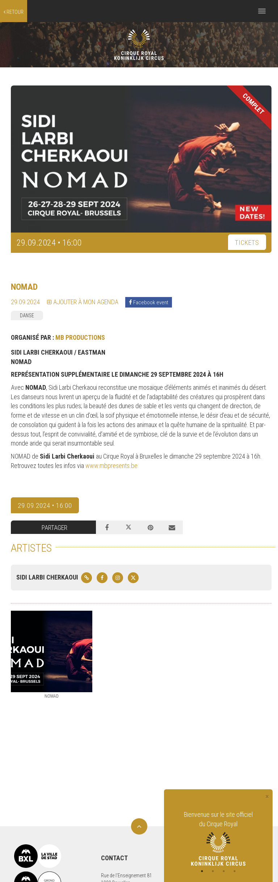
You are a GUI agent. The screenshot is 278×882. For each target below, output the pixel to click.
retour (14, 12)
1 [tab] (202, 871)
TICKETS (247, 242)
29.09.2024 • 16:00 (45, 505)
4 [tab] (234, 871)
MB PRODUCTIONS (80, 337)
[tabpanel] (218, 838)
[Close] (267, 797)
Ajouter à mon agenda (82, 302)
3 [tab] (223, 871)
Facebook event (148, 302)
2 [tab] (212, 871)
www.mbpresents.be (111, 465)
